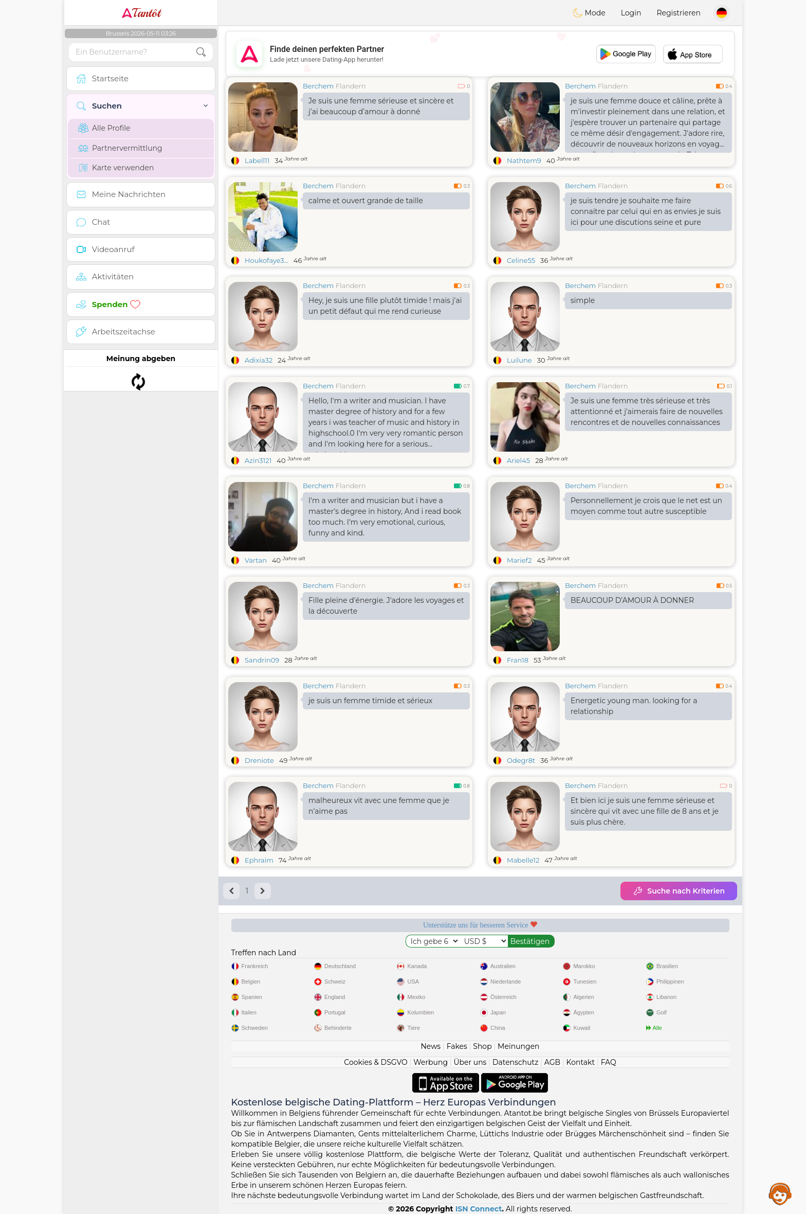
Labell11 (257, 160)
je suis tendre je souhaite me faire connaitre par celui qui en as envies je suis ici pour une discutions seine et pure (646, 211)
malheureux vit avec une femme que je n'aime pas (378, 806)
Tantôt (141, 13)
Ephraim (259, 860)
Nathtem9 (524, 160)
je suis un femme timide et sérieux (370, 700)
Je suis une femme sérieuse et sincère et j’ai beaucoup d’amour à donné (381, 106)
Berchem (318, 86)
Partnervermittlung (120, 148)
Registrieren (678, 12)
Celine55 (521, 260)
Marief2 (519, 560)
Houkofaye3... (266, 260)
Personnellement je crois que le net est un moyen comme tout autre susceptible (646, 506)
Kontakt (580, 1062)
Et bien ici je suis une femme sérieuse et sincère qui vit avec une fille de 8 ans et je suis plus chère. (645, 811)
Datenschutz (515, 1062)
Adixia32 (258, 360)
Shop (482, 1046)
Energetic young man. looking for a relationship (634, 706)
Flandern (351, 86)
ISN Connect (478, 1208)
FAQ (608, 1062)
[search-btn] (201, 52)
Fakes (457, 1046)
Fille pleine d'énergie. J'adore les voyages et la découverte (386, 606)
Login (631, 12)
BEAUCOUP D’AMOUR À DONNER (632, 600)
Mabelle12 (523, 860)
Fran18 (517, 660)
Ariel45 (518, 460)
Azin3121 (258, 460)
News (430, 1046)
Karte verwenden (116, 168)
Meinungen (518, 1046)
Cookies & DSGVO (376, 1062)
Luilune (519, 360)
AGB (552, 1062)
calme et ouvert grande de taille (365, 200)
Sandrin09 (262, 660)
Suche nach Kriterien (679, 891)
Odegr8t (521, 760)
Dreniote (259, 760)
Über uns (469, 1062)
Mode (589, 13)
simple (583, 300)
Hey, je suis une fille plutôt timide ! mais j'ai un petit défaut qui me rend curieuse (385, 306)
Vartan (256, 560)
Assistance (780, 1193)
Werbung (430, 1062)
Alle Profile (104, 128)
